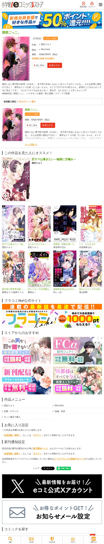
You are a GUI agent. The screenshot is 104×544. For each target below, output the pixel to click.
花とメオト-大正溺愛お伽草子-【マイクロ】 (39, 289)
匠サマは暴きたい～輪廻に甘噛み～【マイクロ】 (13, 244)
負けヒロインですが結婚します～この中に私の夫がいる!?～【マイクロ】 (90, 289)
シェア (36, 468)
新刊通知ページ (40, 448)
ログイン (91, 5)
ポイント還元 (51, 38)
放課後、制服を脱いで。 (64, 244)
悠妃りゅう (46, 44)
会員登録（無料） (12, 435)
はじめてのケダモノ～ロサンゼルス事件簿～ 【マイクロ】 (39, 244)
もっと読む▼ (31, 144)
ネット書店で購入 (12, 417)
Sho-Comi (45, 49)
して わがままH (87, 244)
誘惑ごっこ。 (32, 109)
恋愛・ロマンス (11, 411)
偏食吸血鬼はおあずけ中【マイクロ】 (64, 289)
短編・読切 (60, 411)
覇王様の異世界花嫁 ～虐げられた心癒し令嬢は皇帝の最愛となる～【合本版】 (13, 289)
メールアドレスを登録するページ (69, 459)
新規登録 (83, 5)
